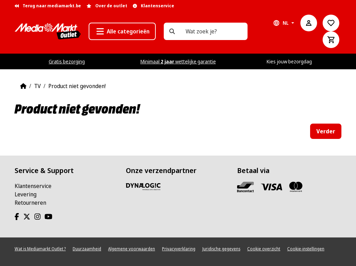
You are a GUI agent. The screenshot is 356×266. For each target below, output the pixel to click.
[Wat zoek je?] (172, 31)
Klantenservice (33, 186)
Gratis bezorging (67, 61)
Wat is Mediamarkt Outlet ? (40, 249)
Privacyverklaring (178, 249)
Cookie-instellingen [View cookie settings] (305, 249)
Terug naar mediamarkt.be (48, 6)
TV (37, 86)
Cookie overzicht (263, 249)
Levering (26, 194)
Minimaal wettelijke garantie (178, 61)
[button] (122, 31)
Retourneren (30, 202)
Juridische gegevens (221, 249)
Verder (325, 131)
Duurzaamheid (87, 249)
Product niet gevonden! (77, 86)
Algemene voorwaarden (131, 249)
